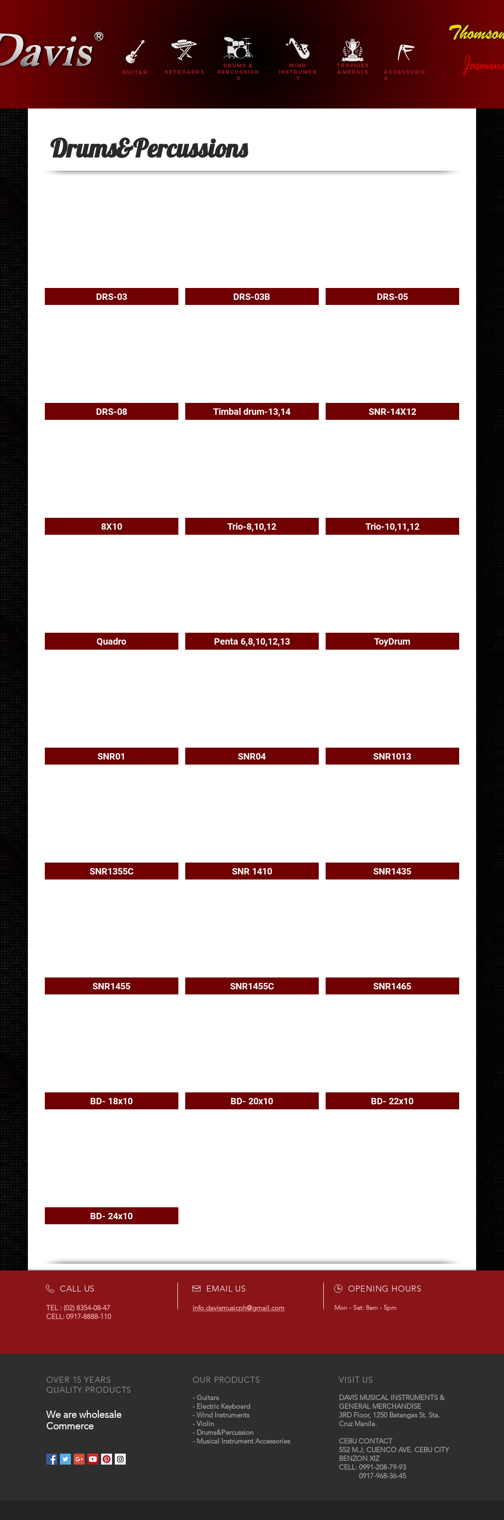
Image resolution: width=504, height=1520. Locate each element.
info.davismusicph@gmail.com (238, 1307)
